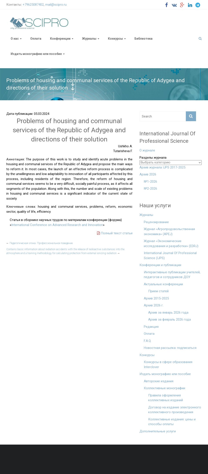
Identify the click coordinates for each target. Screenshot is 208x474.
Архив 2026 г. (153, 305)
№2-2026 (150, 188)
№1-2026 (150, 181)
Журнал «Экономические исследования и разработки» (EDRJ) (171, 243)
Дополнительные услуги (157, 431)
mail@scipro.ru (56, 5)
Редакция (151, 327)
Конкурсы (115, 38)
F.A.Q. (147, 341)
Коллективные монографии (164, 388)
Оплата (35, 38)
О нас (15, 38)
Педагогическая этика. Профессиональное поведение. (39, 243)
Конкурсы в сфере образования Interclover (168, 364)
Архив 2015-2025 (156, 298)
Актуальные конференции (163, 284)
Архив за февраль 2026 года (169, 319)
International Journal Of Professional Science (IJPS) (170, 255)
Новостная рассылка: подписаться (170, 348)
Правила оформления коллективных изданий (165, 397)
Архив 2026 (147, 174)
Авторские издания (158, 381)
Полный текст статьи (115, 233)
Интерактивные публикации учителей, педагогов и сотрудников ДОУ (172, 274)
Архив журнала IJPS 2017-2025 (162, 167)
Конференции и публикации (160, 265)
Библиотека (143, 38)
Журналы (89, 38)
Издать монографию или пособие (36, 54)
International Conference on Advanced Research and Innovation (57, 225)
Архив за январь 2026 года (168, 312)
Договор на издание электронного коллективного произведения (174, 409)
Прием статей (158, 291)
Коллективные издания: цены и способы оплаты (172, 421)
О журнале (147, 150)
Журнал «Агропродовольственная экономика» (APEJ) (169, 231)
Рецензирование (156, 222)
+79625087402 (33, 5)
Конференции (60, 38)
